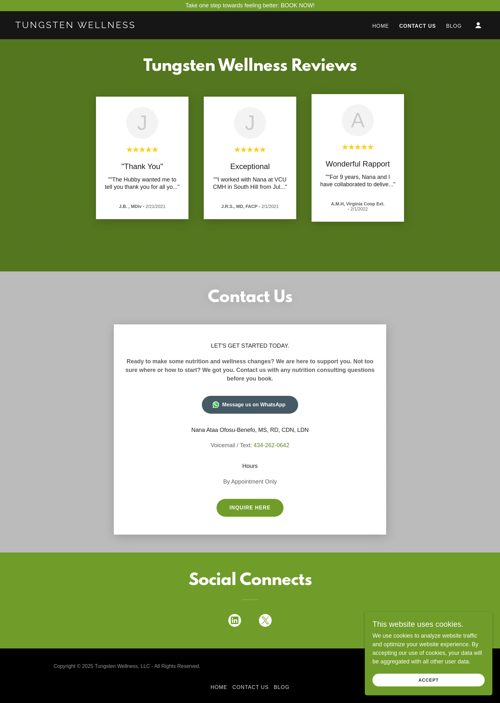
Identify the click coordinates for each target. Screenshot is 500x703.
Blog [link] (454, 26)
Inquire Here (249, 507)
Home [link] (380, 26)
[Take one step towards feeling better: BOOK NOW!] (250, 5)
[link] (81, 26)
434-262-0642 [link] (271, 445)
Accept (428, 680)
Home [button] (218, 687)
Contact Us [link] (417, 26)
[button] (478, 25)
